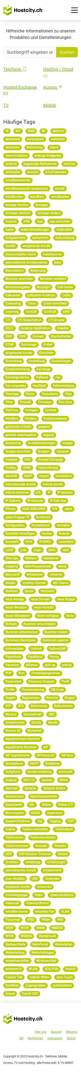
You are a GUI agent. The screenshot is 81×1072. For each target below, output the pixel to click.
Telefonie (15, 69)
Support (56, 1032)
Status (71, 1038)
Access (52, 87)
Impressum (54, 1038)
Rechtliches (35, 1038)
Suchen (67, 52)
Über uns (40, 1032)
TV (6, 105)
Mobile (49, 105)
